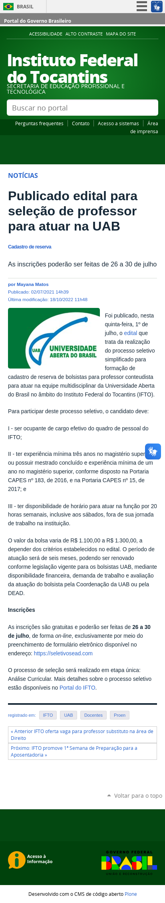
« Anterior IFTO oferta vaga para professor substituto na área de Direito (82, 734)
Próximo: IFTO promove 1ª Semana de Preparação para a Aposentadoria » (74, 751)
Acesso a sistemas (118, 123)
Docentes (93, 715)
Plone (131, 894)
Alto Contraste (84, 34)
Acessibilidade (45, 34)
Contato (80, 123)
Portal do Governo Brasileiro (37, 21)
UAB (68, 715)
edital (130, 333)
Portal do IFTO (77, 688)
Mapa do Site (121, 34)
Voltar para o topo (138, 795)
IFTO (48, 715)
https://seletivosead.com (63, 654)
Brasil (25, 6)
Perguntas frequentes (39, 123)
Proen (119, 715)
